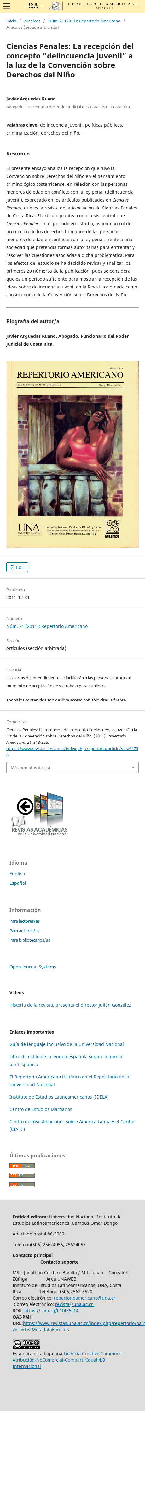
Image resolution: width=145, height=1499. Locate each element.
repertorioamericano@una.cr (84, 1298)
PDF (19, 567)
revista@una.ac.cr (74, 1304)
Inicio (11, 21)
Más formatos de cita (30, 767)
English (17, 874)
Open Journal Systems (32, 967)
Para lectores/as (24, 921)
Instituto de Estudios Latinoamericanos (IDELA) (59, 1097)
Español (17, 883)
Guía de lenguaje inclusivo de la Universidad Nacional (66, 1044)
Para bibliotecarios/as (29, 940)
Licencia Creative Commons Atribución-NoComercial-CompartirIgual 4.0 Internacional (67, 1359)
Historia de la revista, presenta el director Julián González (70, 1005)
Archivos (32, 21)
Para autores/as (24, 930)
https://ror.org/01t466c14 (51, 1311)
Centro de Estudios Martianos (40, 1109)
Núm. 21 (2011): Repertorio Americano (84, 21)
